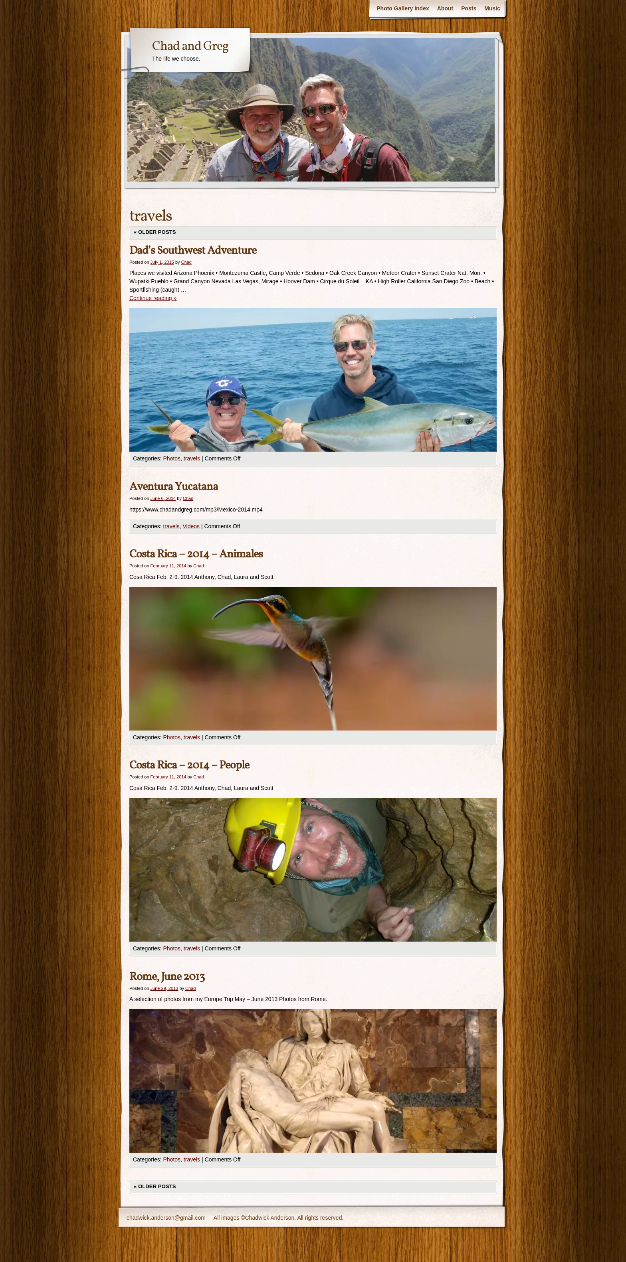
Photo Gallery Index (402, 8)
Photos (171, 458)
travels (192, 458)
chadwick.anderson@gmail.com (166, 1218)
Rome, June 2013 (166, 977)
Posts (468, 8)
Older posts (155, 232)
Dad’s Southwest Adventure (192, 251)
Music (492, 8)
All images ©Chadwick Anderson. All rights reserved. (278, 1218)
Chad (186, 262)
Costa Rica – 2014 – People (189, 765)
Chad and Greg (190, 46)
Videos (191, 526)
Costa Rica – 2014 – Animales (196, 554)
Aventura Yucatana (173, 487)
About (445, 8)
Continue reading (152, 298)
